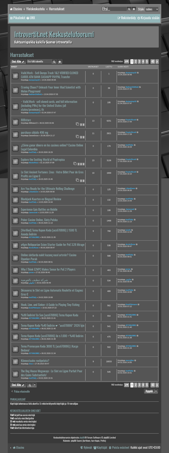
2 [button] (135, 61)
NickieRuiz (33, 163)
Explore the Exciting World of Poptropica (43, 160)
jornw (31, 272)
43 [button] (153, 61)
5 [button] (147, 61)
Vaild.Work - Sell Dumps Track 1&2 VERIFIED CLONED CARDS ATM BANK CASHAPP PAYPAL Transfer (49, 75)
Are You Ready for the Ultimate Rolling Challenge (48, 189)
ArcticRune (34, 248)
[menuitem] (30, 17)
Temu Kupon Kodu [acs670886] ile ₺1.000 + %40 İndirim (52, 336)
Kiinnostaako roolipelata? (35, 361)
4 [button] (143, 61)
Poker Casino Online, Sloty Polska (39, 220)
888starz (26, 120)
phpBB (82, 437)
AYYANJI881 (34, 237)
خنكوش (32, 283)
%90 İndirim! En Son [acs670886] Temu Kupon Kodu (49, 315)
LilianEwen (33, 192)
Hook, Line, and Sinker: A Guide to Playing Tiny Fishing (50, 305)
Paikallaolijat (17, 399)
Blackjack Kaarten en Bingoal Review (41, 199)
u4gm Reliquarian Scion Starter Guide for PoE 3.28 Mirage (52, 245)
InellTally (32, 152)
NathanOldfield (35, 94)
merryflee (130, 360)
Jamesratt (33, 212)
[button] (126, 61)
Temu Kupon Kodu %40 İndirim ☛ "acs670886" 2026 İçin (52, 326)
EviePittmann (34, 308)
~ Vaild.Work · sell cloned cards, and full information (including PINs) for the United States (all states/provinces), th (49, 106)
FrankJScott (131, 120)
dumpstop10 (34, 80)
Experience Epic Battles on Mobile (39, 209)
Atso (31, 364)
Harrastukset (22, 55)
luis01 (128, 230)
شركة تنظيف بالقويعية (34, 280)
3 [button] (139, 61)
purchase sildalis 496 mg (34, 133)
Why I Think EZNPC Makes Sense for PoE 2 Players (48, 269)
